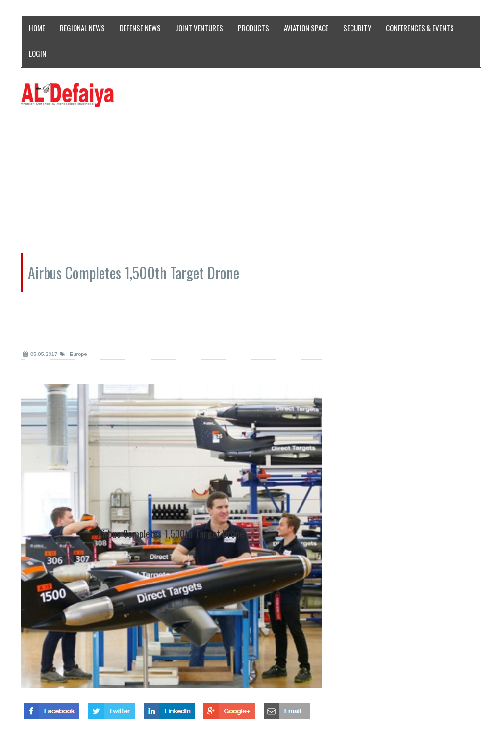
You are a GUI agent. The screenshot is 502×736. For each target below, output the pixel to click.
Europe (73, 354)
